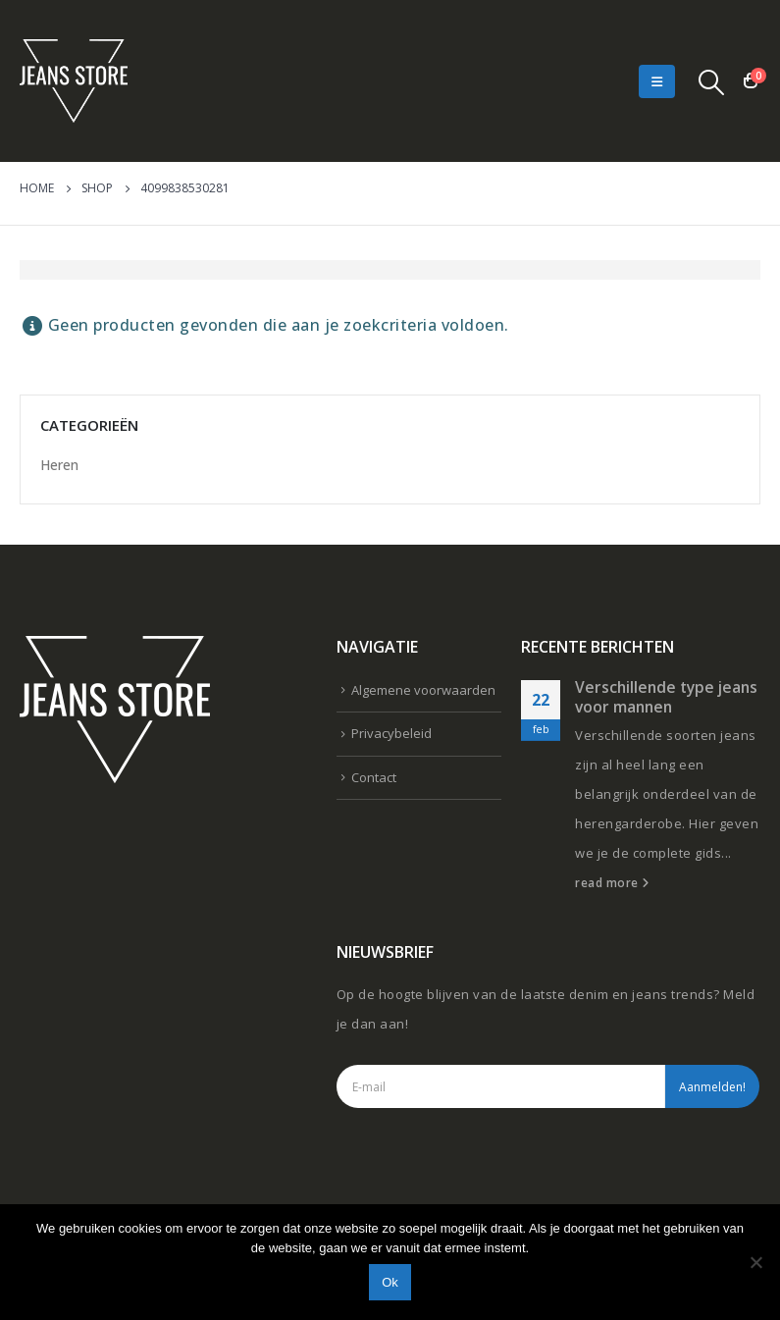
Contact (373, 777)
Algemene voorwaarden (423, 690)
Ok (390, 1282)
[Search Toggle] (712, 81)
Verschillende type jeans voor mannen (666, 696)
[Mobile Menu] (657, 81)
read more (612, 882)
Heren (59, 464)
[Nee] (755, 1262)
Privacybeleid (391, 733)
